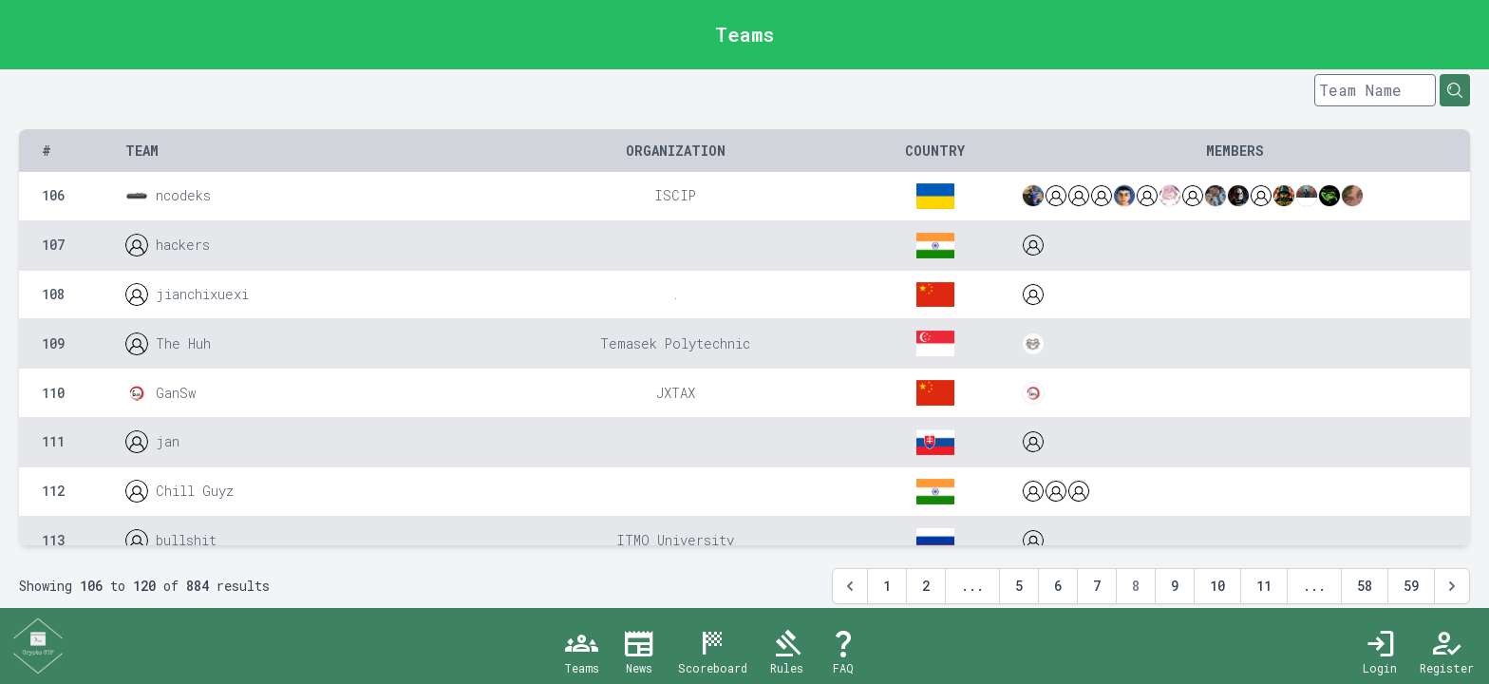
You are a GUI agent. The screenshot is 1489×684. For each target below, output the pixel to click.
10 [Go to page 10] (1217, 586)
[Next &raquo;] (1452, 586)
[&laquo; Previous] (850, 586)
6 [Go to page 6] (1058, 586)
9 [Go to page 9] (1174, 586)
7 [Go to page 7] (1097, 586)
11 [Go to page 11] (1264, 586)
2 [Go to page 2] (926, 586)
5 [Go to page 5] (1019, 586)
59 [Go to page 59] (1411, 586)
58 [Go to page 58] (1364, 586)
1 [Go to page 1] (887, 586)
